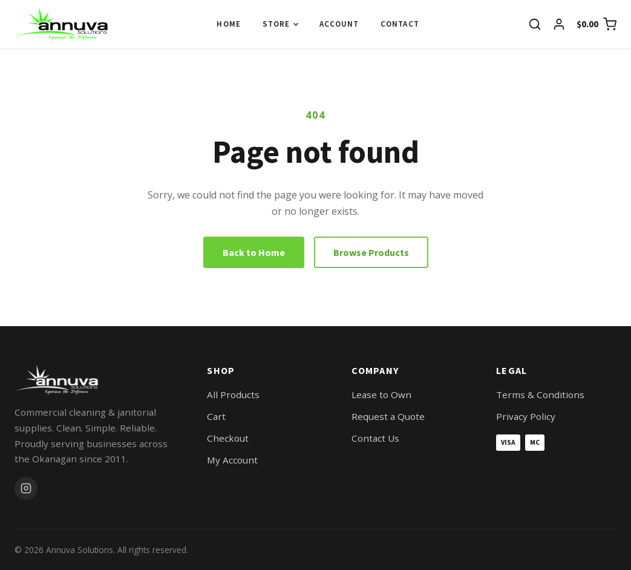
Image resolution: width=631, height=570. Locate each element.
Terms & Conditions (540, 394)
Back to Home (254, 252)
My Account (232, 460)
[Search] (534, 24)
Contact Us (375, 438)
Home (228, 24)
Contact (400, 24)
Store (276, 24)
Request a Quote (388, 416)
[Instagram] (26, 488)
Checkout (228, 438)
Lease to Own (381, 394)
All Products (233, 394)
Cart (216, 416)
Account (339, 24)
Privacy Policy (525, 416)
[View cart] (596, 24)
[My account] (559, 24)
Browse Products (371, 252)
